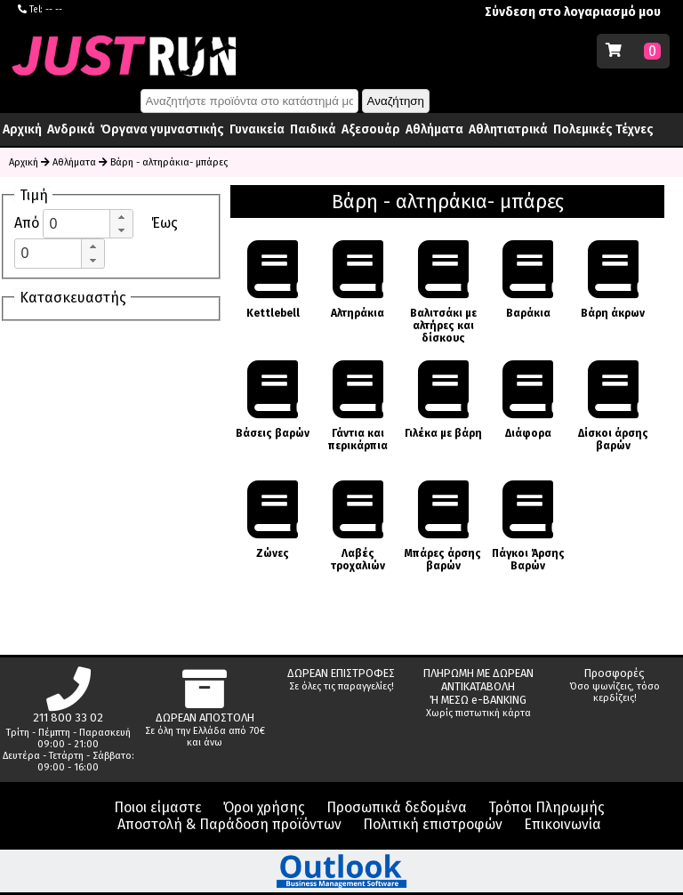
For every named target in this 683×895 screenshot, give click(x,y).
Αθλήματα (434, 129)
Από (28, 222)
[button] (121, 217)
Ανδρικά (71, 129)
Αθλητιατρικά (508, 129)
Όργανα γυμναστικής (162, 129)
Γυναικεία (257, 129)
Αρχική (22, 129)
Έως (164, 222)
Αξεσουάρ (371, 129)
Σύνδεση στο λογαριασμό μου (573, 12)
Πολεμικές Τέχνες (603, 129)
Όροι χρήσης (264, 807)
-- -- (53, 9)
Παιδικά (313, 129)
